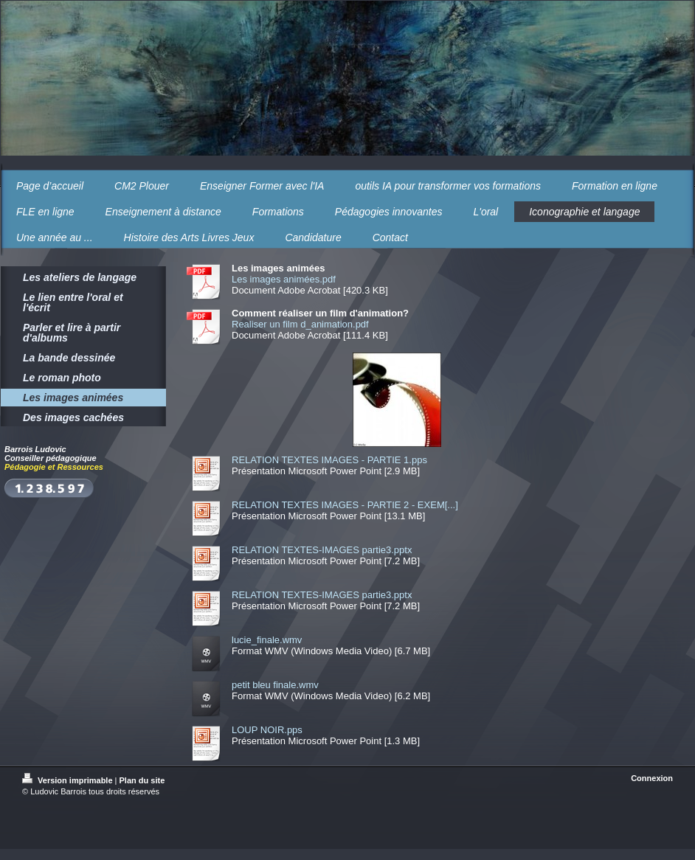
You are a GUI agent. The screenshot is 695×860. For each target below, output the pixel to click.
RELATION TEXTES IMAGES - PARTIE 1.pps (329, 459)
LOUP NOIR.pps (267, 729)
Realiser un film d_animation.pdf (300, 324)
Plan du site (142, 780)
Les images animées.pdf (284, 279)
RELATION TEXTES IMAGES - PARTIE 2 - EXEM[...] (345, 504)
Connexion (652, 778)
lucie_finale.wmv (267, 639)
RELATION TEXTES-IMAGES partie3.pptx (322, 549)
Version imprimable (68, 780)
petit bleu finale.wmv (275, 684)
